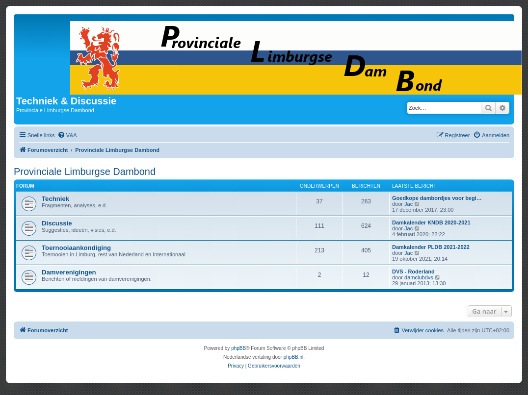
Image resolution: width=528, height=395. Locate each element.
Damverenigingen (69, 272)
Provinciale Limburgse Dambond (85, 171)
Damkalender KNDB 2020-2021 (431, 222)
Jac (408, 204)
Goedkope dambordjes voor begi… (437, 198)
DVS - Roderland (413, 271)
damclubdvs (418, 277)
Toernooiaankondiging (76, 247)
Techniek (55, 198)
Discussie (57, 223)
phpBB (238, 348)
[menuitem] (67, 135)
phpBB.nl (294, 357)
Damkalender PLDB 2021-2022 (431, 247)
